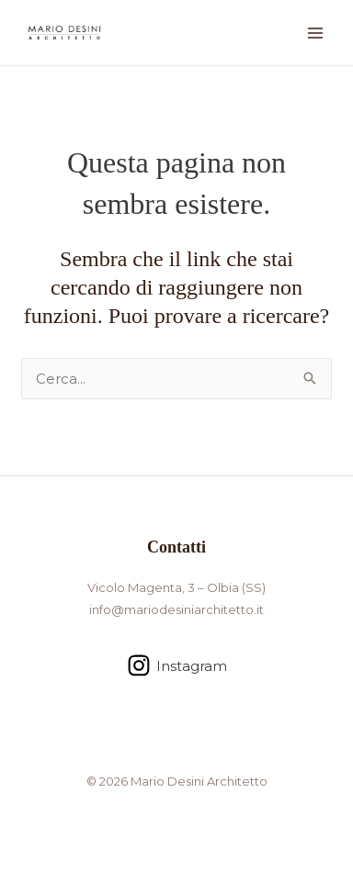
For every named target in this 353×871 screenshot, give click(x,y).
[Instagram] (177, 665)
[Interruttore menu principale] (316, 32)
